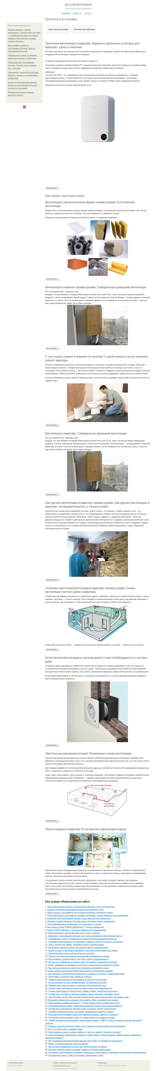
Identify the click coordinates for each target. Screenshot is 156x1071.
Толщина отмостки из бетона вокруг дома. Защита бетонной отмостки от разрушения (87, 1026)
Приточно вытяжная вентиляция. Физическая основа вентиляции (88, 753)
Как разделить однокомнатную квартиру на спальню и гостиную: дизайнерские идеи (86, 974)
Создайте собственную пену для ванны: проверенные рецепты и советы (81, 1012)
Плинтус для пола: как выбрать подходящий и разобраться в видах (78, 956)
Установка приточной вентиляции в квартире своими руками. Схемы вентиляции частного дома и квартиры (90, 590)
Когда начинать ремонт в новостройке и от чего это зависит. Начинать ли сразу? (84, 1032)
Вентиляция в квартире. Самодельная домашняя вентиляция (86, 433)
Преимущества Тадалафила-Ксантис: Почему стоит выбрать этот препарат (22, 65)
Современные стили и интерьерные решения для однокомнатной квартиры (82, 939)
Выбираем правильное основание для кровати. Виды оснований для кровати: (83, 1000)
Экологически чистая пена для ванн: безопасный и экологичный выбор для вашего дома (88, 997)
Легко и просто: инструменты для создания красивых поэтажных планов (80, 913)
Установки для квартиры (84, 29)
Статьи (87, 13)
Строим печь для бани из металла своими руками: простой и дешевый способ (83, 994)
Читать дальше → (52, 188)
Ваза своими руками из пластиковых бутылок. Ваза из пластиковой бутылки (21, 48)
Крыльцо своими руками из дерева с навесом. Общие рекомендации (79, 1050)
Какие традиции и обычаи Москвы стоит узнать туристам (74, 933)
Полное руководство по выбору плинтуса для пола (71, 953)
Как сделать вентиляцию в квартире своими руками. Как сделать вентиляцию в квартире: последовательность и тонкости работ (97, 504)
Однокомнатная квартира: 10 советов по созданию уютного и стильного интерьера (85, 942)
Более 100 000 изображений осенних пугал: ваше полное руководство (79, 918)
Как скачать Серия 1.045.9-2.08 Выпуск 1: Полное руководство (75, 927)
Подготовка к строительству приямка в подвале (69, 977)
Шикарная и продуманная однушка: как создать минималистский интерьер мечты (85, 936)
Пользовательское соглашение (68, 1062)
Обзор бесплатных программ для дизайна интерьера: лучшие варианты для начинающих (88, 915)
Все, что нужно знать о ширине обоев (65, 1029)
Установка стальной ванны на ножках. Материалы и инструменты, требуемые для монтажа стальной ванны (97, 1052)
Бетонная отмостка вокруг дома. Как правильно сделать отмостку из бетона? (83, 1015)
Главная (65, 13)
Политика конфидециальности (61, 1065)
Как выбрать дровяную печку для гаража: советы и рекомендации (78, 948)
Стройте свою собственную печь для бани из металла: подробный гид (80, 988)
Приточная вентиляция (58, 29)
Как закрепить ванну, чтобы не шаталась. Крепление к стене (75, 1055)
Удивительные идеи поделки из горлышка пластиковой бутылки (77, 985)
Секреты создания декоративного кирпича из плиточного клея (75, 910)
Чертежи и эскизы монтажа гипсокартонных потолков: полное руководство (81, 921)
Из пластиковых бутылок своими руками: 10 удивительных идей (77, 983)
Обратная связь (102, 1062)
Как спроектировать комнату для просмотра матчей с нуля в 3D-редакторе (81, 907)
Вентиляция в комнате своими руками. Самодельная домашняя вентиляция (95, 287)
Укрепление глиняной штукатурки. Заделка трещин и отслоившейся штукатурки (23, 75)
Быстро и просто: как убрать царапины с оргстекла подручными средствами (82, 950)
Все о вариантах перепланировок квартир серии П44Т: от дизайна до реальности (85, 1041)
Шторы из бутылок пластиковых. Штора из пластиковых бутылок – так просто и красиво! (23, 85)
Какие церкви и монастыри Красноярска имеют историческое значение (80, 971)
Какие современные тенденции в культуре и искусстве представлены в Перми (83, 965)
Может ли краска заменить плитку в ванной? (68, 1044)
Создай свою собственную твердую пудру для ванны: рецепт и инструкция (82, 1009)
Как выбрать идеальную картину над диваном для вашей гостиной (78, 968)
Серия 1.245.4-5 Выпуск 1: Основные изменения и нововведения (76, 930)
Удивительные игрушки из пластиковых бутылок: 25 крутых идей (77, 980)
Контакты (55, 1062)
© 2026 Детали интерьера (16, 1062)
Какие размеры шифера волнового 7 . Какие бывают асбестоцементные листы (84, 1003)
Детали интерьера (78, 4)
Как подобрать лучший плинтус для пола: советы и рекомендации (78, 959)
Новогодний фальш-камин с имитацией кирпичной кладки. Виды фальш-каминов (85, 1006)
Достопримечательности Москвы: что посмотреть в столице (74, 924)
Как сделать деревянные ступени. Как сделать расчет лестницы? (77, 1047)
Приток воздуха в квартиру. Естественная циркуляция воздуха (86, 829)
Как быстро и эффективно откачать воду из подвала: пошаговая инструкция (82, 962)
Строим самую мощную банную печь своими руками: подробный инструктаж (83, 991)
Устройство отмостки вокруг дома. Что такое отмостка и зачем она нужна (81, 1017)
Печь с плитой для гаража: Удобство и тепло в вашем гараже (76, 945)
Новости (77, 13)
